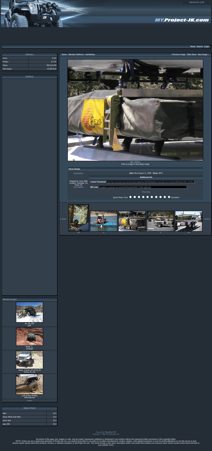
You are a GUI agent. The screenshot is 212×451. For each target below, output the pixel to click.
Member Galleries (76, 54)
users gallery (78, 187)
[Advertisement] (106, 35)
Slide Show (191, 54)
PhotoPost (109, 432)
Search (200, 46)
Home (192, 46)
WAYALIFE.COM (196, 2)
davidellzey (90, 54)
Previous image (179, 54)
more (29, 400)
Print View (146, 192)
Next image (202, 54)
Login (206, 46)
